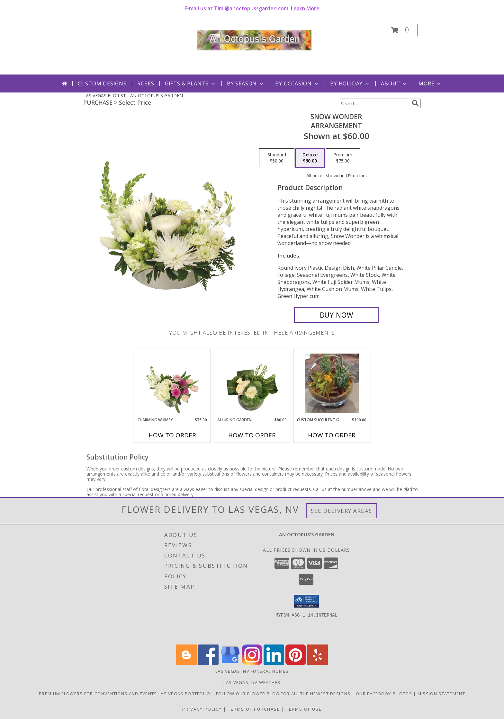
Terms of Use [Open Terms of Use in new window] (304, 709)
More (430, 83)
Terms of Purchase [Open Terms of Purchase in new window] (254, 709)
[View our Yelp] (317, 663)
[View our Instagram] (252, 663)
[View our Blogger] (186, 663)
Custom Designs (102, 83)
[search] (415, 103)
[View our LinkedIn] (274, 663)
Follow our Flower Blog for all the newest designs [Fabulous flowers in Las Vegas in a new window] (284, 694)
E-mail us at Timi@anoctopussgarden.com (252, 8)
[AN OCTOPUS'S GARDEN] (254, 39)
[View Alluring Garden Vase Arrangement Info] (252, 383)
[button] (400, 30)
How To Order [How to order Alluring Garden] (252, 435)
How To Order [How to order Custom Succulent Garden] (332, 435)
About (394, 83)
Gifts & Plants (190, 83)
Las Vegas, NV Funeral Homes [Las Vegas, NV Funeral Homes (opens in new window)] (252, 671)
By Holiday (350, 83)
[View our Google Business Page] (230, 663)
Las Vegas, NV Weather (251, 682)
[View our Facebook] (208, 663)
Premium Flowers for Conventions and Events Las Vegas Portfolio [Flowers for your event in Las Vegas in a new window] (125, 694)
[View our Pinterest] (295, 663)
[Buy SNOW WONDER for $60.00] (336, 315)
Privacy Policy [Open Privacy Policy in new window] (202, 709)
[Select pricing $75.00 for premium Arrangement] (343, 158)
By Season (246, 83)
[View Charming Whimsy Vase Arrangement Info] (172, 383)
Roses (145, 83)
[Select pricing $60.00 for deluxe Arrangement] (310, 158)
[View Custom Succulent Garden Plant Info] (332, 383)
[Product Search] (374, 103)
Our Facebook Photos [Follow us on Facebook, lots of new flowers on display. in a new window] (384, 694)
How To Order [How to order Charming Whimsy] (172, 435)
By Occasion (297, 83)
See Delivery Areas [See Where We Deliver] (341, 510)
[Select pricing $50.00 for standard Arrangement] (276, 158)
